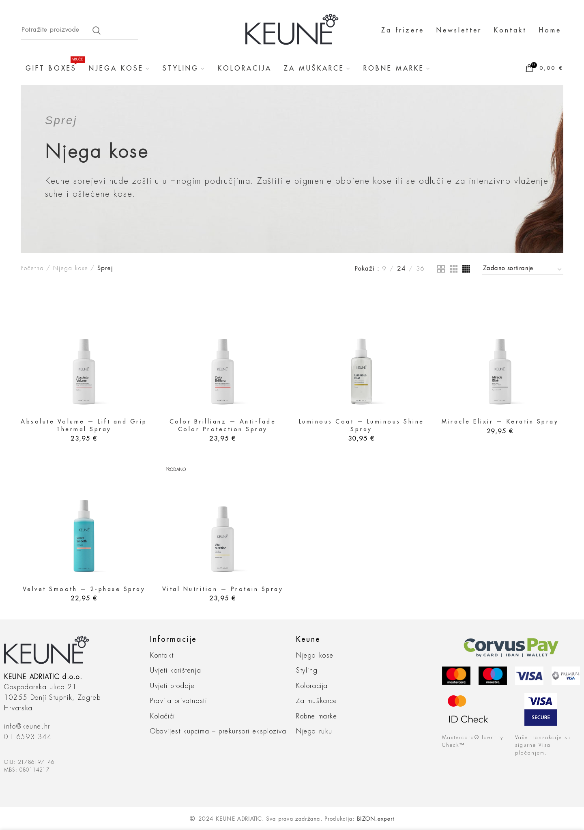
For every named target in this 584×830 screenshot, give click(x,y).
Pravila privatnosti (178, 701)
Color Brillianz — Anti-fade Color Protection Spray (223, 425)
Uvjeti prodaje (172, 686)
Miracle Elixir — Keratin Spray (500, 421)
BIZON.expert (376, 818)
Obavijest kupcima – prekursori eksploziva (218, 731)
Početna (32, 268)
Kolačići (162, 716)
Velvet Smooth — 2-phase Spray (84, 589)
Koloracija (312, 686)
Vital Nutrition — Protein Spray (222, 589)
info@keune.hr (27, 726)
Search (96, 30)
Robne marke (316, 716)
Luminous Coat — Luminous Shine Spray (361, 425)
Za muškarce (316, 701)
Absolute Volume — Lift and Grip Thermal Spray (84, 425)
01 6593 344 (28, 737)
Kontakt (162, 655)
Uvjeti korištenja (175, 670)
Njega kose (70, 268)
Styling (307, 670)
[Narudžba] (522, 269)
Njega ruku (314, 731)
